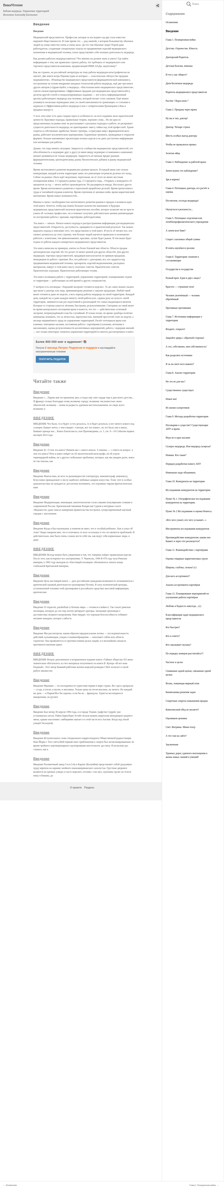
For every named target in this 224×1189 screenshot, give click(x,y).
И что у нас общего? (176, 74)
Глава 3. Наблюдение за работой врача (186, 162)
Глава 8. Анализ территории (180, 372)
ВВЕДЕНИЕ (43, 418)
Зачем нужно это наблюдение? (182, 170)
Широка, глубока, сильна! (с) (181, 567)
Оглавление (172, 22)
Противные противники (178, 308)
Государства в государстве (179, 269)
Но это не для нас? (175, 381)
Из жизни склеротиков (177, 407)
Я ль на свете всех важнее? (180, 364)
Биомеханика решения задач (181, 692)
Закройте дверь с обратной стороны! (185, 338)
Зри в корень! (173, 179)
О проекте (76, 787)
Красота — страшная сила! (180, 286)
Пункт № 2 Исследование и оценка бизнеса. (189, 511)
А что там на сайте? (176, 735)
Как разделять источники (179, 355)
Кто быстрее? (173, 627)
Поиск (192, 4)
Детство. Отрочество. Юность (182, 48)
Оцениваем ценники (176, 718)
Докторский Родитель (177, 57)
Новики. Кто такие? (176, 455)
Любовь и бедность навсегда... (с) (183, 606)
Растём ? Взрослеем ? (177, 100)
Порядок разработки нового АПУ (183, 464)
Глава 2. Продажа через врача (181, 109)
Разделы (89, 787)
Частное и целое (174, 662)
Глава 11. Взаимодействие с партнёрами (187, 550)
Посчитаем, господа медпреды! (182, 200)
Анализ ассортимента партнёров (183, 585)
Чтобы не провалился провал (181, 144)
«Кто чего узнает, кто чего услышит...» (186, 520)
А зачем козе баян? (176, 230)
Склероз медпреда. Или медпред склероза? (188, 446)
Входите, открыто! (175, 329)
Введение (41, 392)
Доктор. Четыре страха (178, 127)
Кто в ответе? (173, 636)
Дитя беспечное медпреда (179, 83)
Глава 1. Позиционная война (181, 39)
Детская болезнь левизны (179, 66)
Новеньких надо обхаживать (181, 472)
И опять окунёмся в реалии (180, 248)
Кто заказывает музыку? (178, 644)
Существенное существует (180, 390)
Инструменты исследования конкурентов (187, 528)
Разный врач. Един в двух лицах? (183, 278)
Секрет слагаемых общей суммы (183, 239)
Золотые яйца (173, 153)
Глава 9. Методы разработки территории (187, 416)
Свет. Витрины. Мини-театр (180, 727)
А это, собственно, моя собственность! (186, 346)
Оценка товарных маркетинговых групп (187, 558)
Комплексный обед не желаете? (182, 709)
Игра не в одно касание (178, 437)
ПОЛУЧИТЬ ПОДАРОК (52, 359)
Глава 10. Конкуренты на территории (185, 481)
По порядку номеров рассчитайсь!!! (184, 653)
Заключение (172, 744)
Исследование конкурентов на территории (188, 490)
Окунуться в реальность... (179, 209)
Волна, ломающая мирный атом (182, 683)
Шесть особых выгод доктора (181, 135)
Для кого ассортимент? (178, 576)
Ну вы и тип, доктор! (177, 118)
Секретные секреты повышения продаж (187, 701)
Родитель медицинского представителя (186, 92)
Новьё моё (171, 399)
